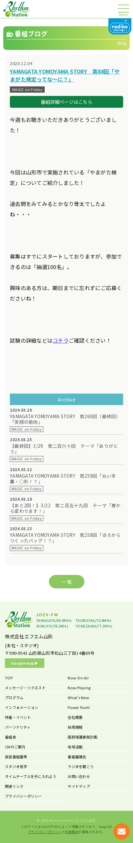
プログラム (14, 697)
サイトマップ (79, 786)
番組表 (10, 737)
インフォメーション (21, 707)
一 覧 (66, 581)
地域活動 (75, 746)
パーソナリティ (18, 727)
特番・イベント (18, 717)
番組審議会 (77, 756)
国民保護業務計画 (82, 737)
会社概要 (75, 717)
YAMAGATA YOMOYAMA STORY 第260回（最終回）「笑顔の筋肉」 (65, 419)
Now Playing (79, 687)
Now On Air (78, 677)
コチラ (61, 340)
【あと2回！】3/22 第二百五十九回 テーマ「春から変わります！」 (65, 508)
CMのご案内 (15, 746)
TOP (8, 677)
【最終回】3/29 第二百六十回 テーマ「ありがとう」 (64, 448)
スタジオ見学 (16, 766)
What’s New (78, 697)
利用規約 (71, 832)
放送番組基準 (16, 756)
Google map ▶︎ (24, 663)
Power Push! (79, 707)
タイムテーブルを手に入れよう (30, 776)
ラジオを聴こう (81, 766)
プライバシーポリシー (23, 796)
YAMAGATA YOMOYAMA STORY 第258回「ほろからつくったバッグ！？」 (65, 537)
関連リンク (14, 786)
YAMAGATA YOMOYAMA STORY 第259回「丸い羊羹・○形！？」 (63, 478)
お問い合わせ (79, 776)
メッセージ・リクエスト (25, 687)
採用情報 (75, 727)
